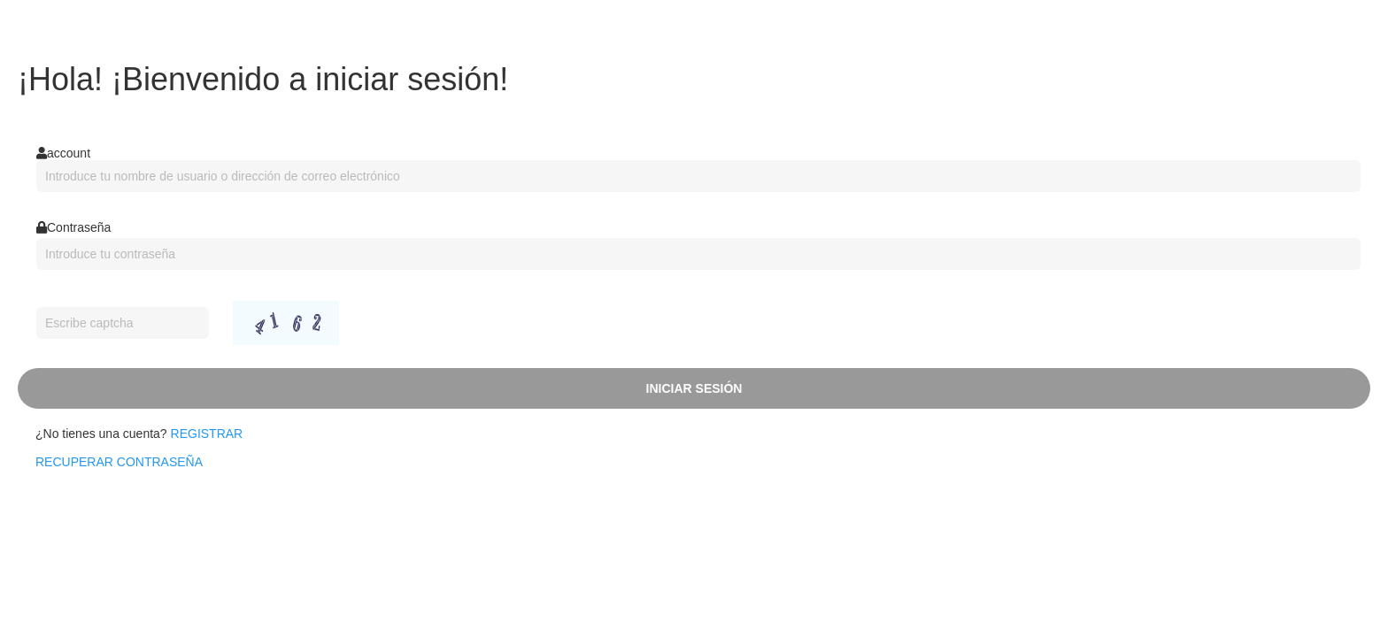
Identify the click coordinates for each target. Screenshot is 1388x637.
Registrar (207, 433)
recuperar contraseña (119, 462)
